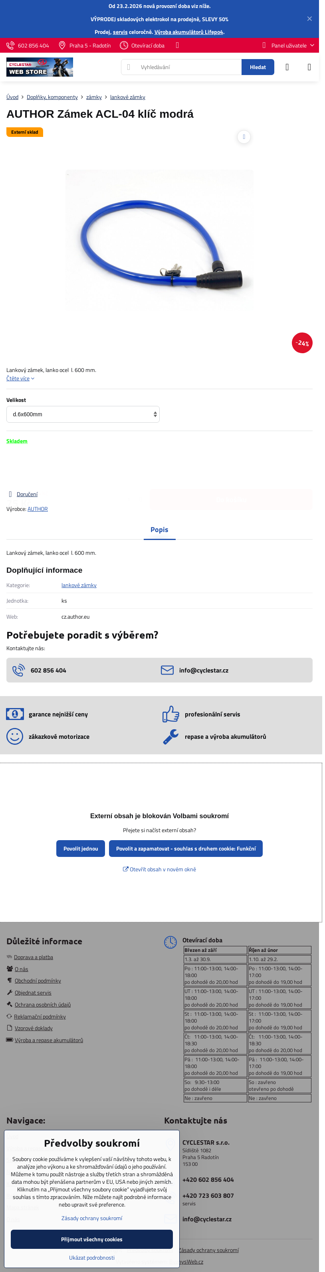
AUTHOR (38, 508)
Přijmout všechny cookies (92, 1239)
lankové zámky (79, 585)
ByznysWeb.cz (186, 1261)
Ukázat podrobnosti (92, 1257)
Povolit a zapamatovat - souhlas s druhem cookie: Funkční (186, 848)
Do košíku (231, 467)
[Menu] (309, 67)
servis (120, 32)
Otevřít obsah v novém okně (159, 869)
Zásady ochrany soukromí (208, 1250)
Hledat (258, 67)
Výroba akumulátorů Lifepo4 (189, 32)
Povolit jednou (80, 848)
